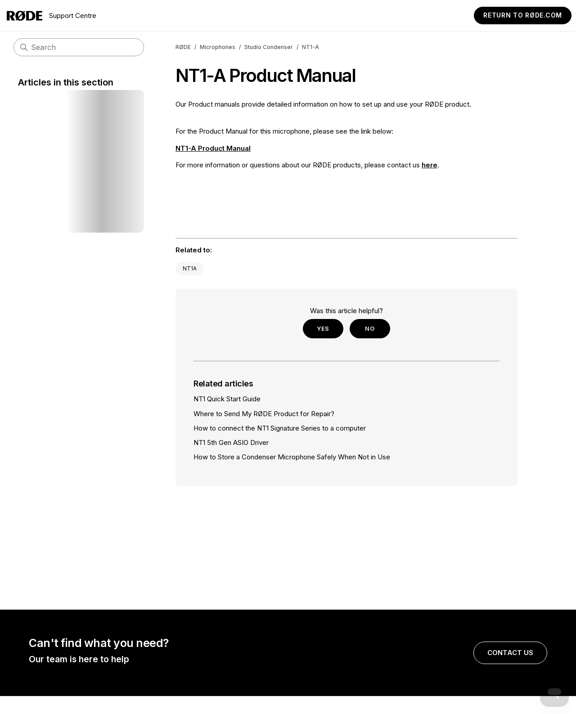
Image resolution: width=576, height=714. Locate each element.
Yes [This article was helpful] (323, 328)
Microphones (217, 47)
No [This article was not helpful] (369, 328)
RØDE (183, 47)
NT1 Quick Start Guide (227, 399)
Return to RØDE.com (522, 15)
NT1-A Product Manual (213, 148)
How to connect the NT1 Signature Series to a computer (280, 428)
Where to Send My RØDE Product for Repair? (264, 413)
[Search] (79, 47)
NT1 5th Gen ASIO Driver (231, 442)
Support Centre (51, 16)
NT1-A (310, 47)
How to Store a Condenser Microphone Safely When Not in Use (292, 457)
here (429, 165)
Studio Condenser (268, 47)
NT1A (190, 268)
